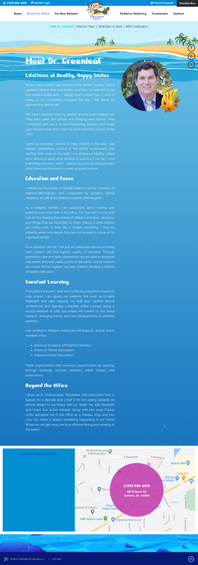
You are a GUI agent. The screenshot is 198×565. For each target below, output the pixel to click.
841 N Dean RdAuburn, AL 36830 (136, 494)
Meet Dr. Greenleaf (61, 26)
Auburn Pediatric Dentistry (39, 453)
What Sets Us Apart (110, 26)
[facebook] (191, 48)
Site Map (56, 559)
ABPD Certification (136, 26)
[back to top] (191, 559)
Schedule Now (187, 3)
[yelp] (191, 65)
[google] (191, 56)
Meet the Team (86, 26)
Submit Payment (162, 2)
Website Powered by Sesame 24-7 (24, 559)
